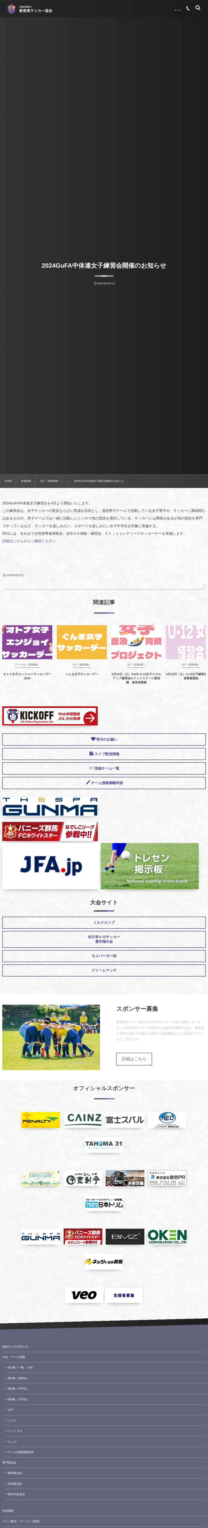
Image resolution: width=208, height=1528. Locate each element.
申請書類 (8, 1511)
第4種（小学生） (18, 1399)
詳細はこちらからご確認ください (29, 541)
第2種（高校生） (18, 1378)
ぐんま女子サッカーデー (81, 678)
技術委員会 (15, 1483)
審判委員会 (15, 1473)
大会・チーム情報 (13, 1357)
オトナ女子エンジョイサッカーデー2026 (27, 680)
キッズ (12, 1441)
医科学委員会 (16, 1494)
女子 (11, 1409)
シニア (12, 1420)
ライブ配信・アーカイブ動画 (21, 1521)
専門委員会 (9, 1462)
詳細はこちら (134, 1059)
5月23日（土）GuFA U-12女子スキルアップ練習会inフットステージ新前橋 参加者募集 (136, 682)
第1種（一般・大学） (21, 1367)
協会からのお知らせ (15, 1346)
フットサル (15, 1431)
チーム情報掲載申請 (21, 1452)
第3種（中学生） (18, 1388)
